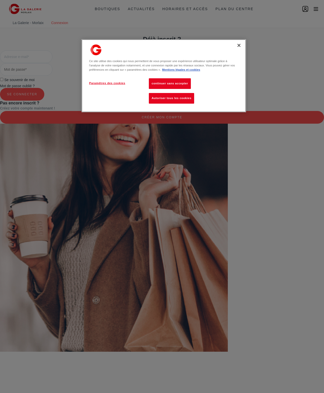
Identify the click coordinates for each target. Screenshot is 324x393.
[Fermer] (239, 45)
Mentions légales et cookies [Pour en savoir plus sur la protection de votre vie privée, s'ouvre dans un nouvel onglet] (181, 69)
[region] (164, 75)
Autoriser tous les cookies (171, 98)
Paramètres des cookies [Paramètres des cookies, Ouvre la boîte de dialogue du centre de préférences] (107, 83)
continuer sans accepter (170, 83)
